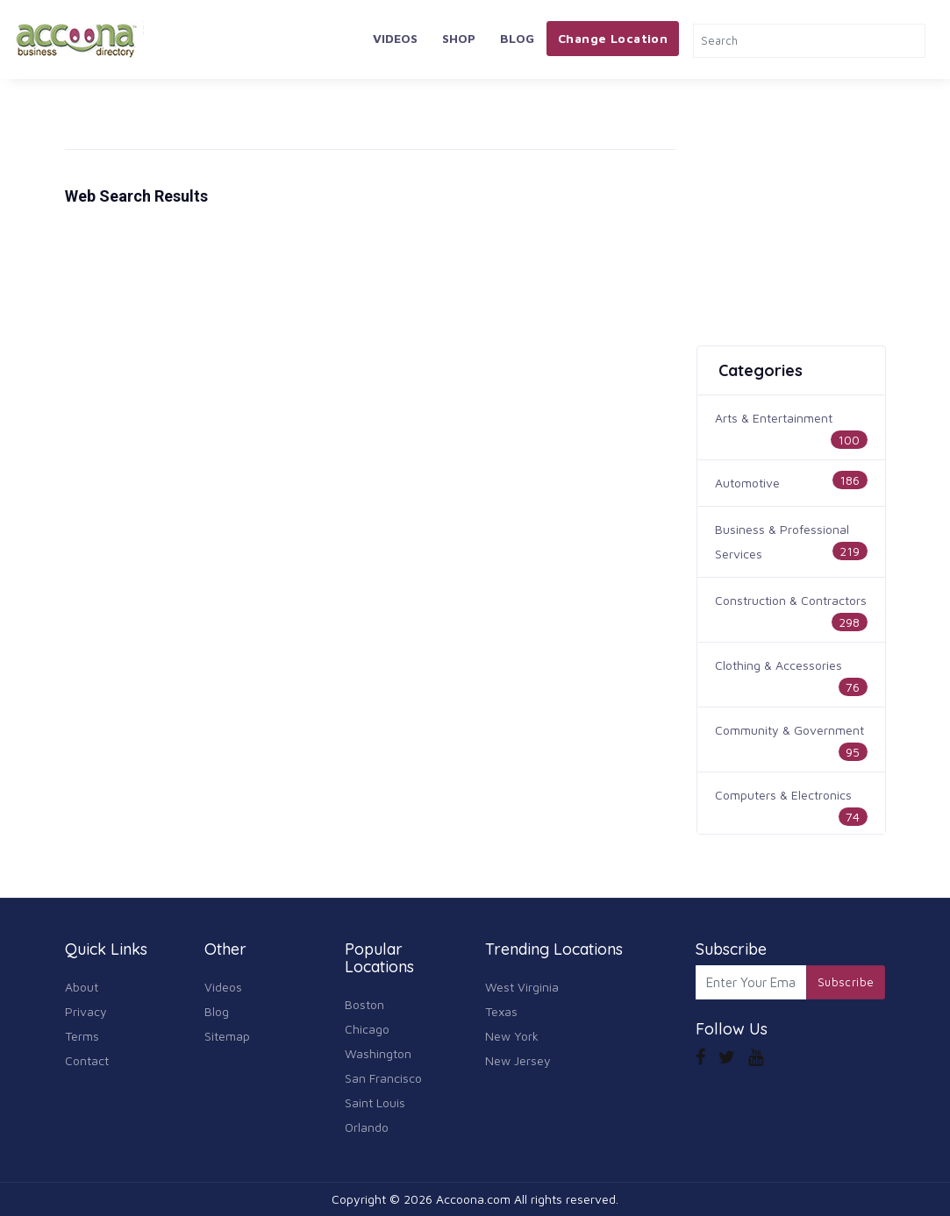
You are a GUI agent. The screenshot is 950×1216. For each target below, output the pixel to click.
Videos (395, 38)
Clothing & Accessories (778, 665)
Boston (364, 1004)
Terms (82, 1035)
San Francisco (383, 1077)
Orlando (367, 1127)
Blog (517, 38)
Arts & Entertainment (773, 417)
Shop (458, 38)
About (81, 986)
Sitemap (227, 1035)
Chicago (367, 1028)
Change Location (613, 38)
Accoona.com (473, 1198)
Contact (87, 1060)
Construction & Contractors (791, 600)
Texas (501, 1011)
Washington (378, 1053)
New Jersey (518, 1060)
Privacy (86, 1011)
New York (512, 1035)
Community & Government (789, 729)
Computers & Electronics (783, 794)
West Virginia (522, 986)
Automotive (747, 482)
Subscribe (846, 982)
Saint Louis (375, 1102)
